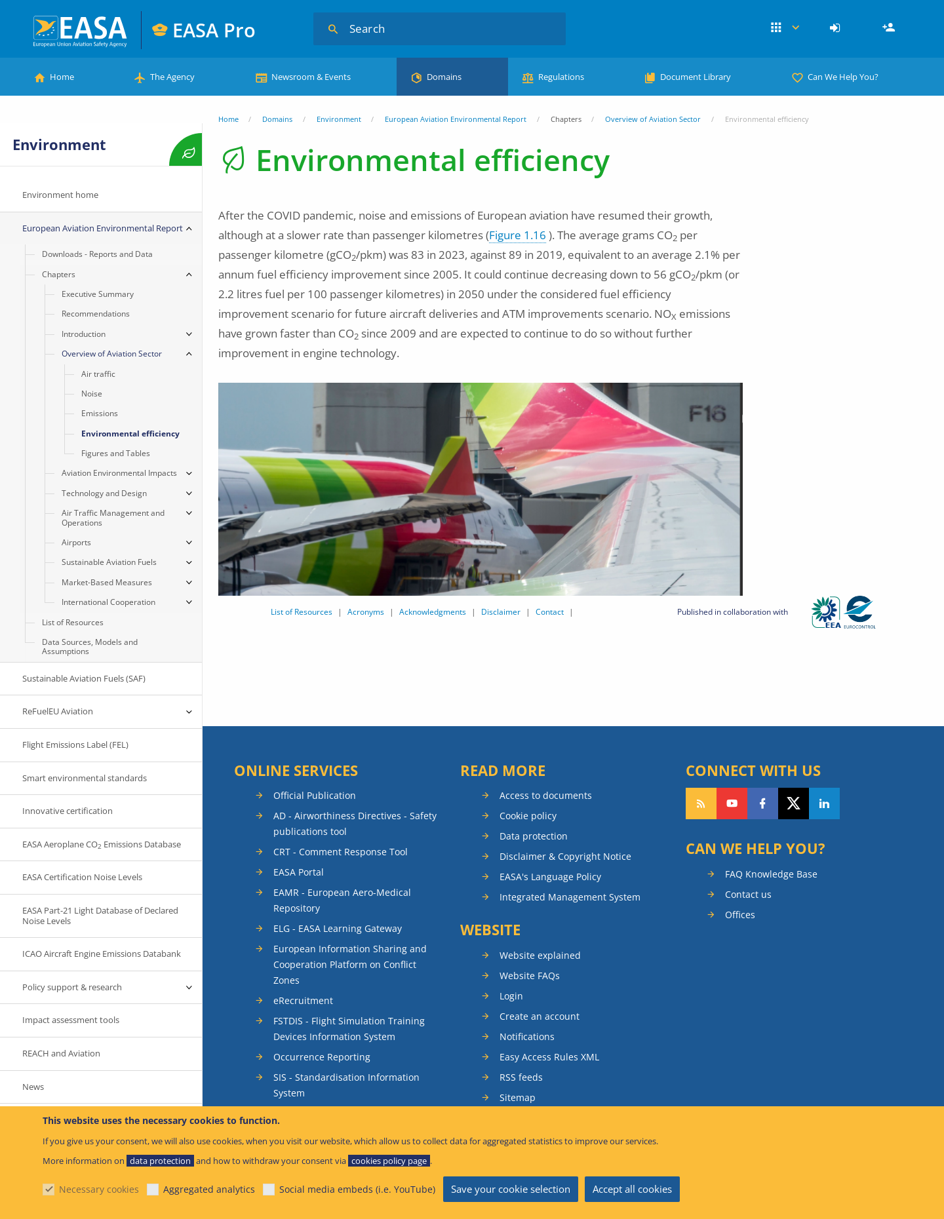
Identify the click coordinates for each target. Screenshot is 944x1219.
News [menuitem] (33, 1087)
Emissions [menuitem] (99, 413)
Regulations (561, 77)
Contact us (748, 894)
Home (62, 77)
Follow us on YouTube (732, 803)
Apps (785, 28)
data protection (160, 1161)
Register (890, 28)
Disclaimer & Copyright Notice (565, 856)
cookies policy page (389, 1161)
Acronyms (365, 611)
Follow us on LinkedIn (824, 803)
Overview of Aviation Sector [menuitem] (112, 353)
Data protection (534, 836)
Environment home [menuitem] (60, 195)
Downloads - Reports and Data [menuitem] (97, 254)
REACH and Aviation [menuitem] (61, 1053)
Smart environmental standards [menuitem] (84, 778)
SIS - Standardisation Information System (346, 1085)
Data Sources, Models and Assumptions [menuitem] (90, 646)
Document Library (695, 77)
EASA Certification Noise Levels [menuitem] (82, 877)
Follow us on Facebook (762, 803)
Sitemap (518, 1097)
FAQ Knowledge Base (771, 874)
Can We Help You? (843, 77)
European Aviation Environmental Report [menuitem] (102, 228)
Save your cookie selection (510, 1188)
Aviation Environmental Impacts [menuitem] (119, 472)
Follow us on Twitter (793, 803)
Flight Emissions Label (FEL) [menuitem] (75, 744)
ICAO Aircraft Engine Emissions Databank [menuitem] (101, 953)
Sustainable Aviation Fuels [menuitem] (109, 562)
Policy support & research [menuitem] (72, 987)
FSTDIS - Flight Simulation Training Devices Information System (349, 1029)
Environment (339, 119)
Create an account (540, 1016)
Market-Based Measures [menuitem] (107, 582)
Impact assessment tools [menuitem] (70, 1020)
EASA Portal (298, 872)
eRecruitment (303, 1000)
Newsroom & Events (311, 77)
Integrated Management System (570, 897)
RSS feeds (521, 1077)
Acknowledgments (432, 611)
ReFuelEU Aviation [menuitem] (57, 711)
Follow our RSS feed (701, 803)
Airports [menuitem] (76, 542)
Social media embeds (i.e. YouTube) (357, 1189)
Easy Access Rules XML (549, 1057)
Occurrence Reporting (321, 1057)
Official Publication (314, 795)
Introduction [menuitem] (84, 333)
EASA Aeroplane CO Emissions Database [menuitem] (101, 844)
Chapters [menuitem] (58, 274)
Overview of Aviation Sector (653, 119)
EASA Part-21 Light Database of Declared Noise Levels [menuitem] (100, 915)
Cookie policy (528, 815)
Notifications (527, 1036)
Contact (550, 611)
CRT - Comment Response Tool (340, 851)
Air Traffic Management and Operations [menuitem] (113, 517)
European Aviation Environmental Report (455, 119)
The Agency (172, 77)
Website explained (540, 955)
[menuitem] (836, 28)
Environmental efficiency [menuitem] (130, 433)
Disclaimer (501, 611)
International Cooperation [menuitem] (108, 602)
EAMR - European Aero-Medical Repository (342, 900)
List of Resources (301, 611)
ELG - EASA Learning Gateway (337, 928)
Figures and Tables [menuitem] (115, 453)
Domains (444, 77)
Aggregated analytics (209, 1189)
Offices (740, 914)
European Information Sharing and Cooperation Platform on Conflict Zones (350, 964)
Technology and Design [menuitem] (104, 493)
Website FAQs (530, 975)
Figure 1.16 (517, 234)
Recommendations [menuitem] (96, 313)
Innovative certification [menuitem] (67, 811)
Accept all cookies (632, 1188)
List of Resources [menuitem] (73, 622)
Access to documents (546, 795)
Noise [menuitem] (91, 393)
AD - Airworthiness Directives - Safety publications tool (355, 823)
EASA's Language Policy (550, 876)
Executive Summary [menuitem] (98, 294)
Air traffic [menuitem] (98, 373)
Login (836, 28)
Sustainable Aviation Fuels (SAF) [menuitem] (84, 678)
